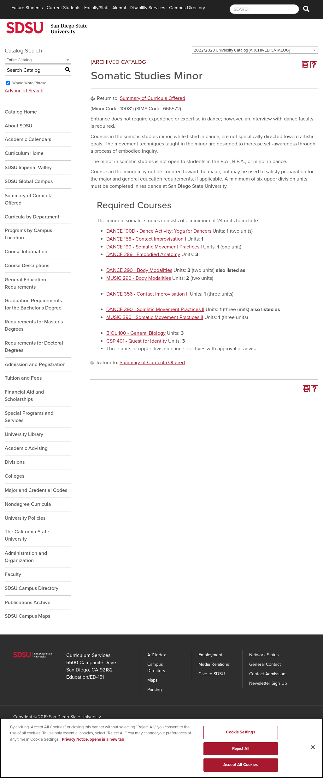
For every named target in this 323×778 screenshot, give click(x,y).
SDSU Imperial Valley (28, 167)
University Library (24, 434)
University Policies (25, 518)
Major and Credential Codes (36, 490)
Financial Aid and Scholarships (24, 395)
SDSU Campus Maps (27, 616)
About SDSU (18, 126)
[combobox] (255, 50)
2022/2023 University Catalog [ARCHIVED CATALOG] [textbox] (242, 50)
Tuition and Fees (23, 378)
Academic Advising (26, 448)
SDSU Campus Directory (31, 588)
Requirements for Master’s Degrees (34, 325)
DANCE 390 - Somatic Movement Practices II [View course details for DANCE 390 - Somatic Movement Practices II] (155, 309)
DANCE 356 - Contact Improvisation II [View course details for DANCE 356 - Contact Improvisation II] (147, 294)
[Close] (313, 750)
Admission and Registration (35, 364)
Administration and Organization (26, 557)
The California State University (27, 535)
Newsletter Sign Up (268, 683)
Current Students (63, 7)
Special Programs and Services (29, 417)
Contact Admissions (268, 674)
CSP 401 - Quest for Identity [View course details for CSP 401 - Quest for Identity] (136, 341)
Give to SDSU (211, 674)
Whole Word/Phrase (29, 83)
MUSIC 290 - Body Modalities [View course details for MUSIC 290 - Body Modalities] (138, 278)
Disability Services (147, 7)
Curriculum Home (24, 153)
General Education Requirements (25, 283)
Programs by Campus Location (28, 234)
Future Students (27, 7)
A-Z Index (156, 655)
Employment (210, 655)
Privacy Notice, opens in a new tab (93, 741)
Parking (154, 689)
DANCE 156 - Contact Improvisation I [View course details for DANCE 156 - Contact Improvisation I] (146, 239)
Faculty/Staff (96, 7)
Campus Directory (187, 7)
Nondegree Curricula (28, 504)
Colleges (14, 476)
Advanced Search (24, 91)
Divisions (15, 462)
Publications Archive (27, 602)
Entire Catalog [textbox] (19, 60)
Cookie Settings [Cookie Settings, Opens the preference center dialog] (240, 734)
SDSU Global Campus (29, 181)
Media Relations (213, 664)
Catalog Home (21, 112)
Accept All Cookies (240, 767)
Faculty (13, 574)
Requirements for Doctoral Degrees (34, 346)
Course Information (26, 251)
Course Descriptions (27, 265)
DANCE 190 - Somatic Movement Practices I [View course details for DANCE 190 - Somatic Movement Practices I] (154, 247)
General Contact (265, 664)
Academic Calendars (28, 139)
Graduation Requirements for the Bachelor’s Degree (33, 304)
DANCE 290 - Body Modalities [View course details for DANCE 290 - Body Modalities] (139, 270)
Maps (152, 680)
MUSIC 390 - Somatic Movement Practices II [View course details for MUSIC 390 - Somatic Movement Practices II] (154, 317)
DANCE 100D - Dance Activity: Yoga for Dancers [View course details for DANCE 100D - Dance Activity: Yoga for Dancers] (158, 231)
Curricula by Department (32, 217)
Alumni (119, 7)
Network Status (264, 655)
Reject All (240, 751)
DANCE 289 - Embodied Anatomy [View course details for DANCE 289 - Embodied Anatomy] (143, 254)
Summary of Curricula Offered (29, 199)
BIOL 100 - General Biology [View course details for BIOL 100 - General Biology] (136, 333)
